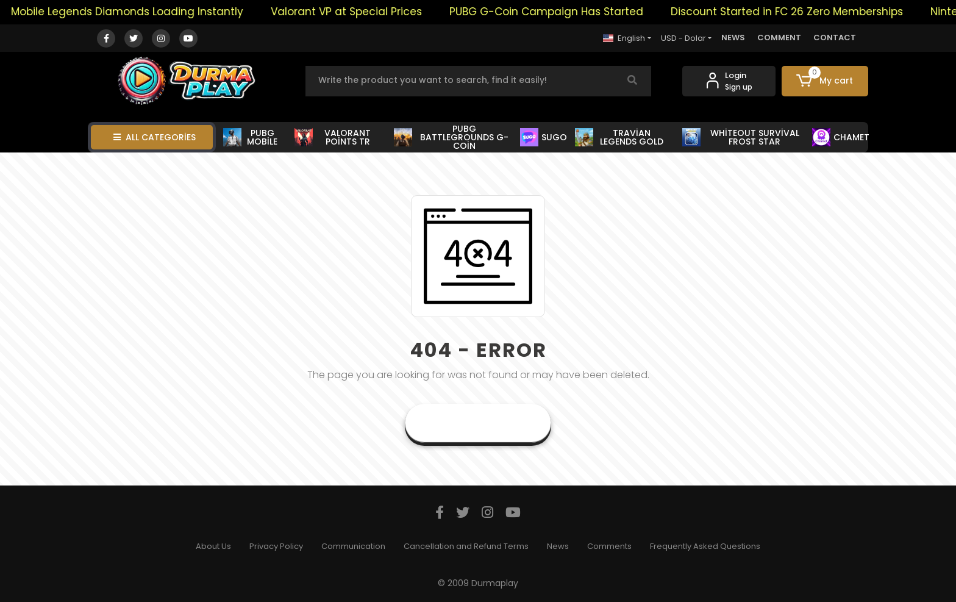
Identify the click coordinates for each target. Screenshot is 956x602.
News (558, 546)
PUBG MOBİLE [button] (250, 137)
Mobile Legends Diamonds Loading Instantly (133, 11)
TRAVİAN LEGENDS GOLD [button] (619, 137)
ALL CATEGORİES (154, 137)
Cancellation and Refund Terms (466, 546)
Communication (353, 546)
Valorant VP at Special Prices (352, 11)
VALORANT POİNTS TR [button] (332, 137)
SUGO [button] (543, 137)
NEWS (733, 37)
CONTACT (834, 37)
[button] (825, 81)
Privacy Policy (276, 546)
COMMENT (779, 37)
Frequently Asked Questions (705, 546)
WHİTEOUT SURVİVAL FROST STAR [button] (740, 137)
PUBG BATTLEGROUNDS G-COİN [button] (451, 137)
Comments (609, 546)
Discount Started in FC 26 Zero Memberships (793, 11)
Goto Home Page (478, 423)
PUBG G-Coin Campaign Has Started (552, 11)
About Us (213, 546)
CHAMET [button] (840, 137)
